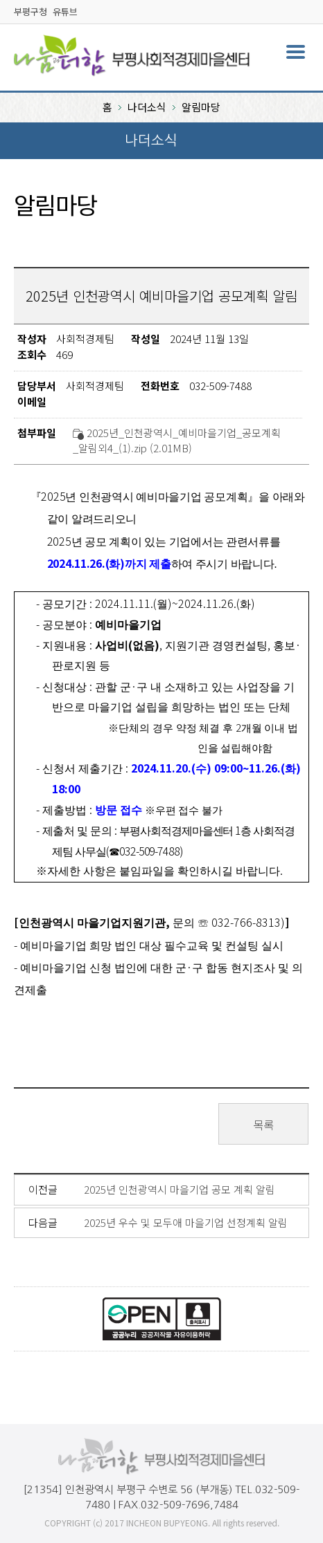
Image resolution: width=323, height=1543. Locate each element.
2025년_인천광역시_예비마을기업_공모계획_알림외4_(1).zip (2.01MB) (177, 440)
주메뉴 (295, 52)
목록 (263, 1124)
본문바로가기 (29, 0)
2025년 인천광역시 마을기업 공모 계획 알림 (179, 1189)
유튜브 (65, 11)
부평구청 (30, 11)
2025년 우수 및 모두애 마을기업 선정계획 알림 (186, 1222)
